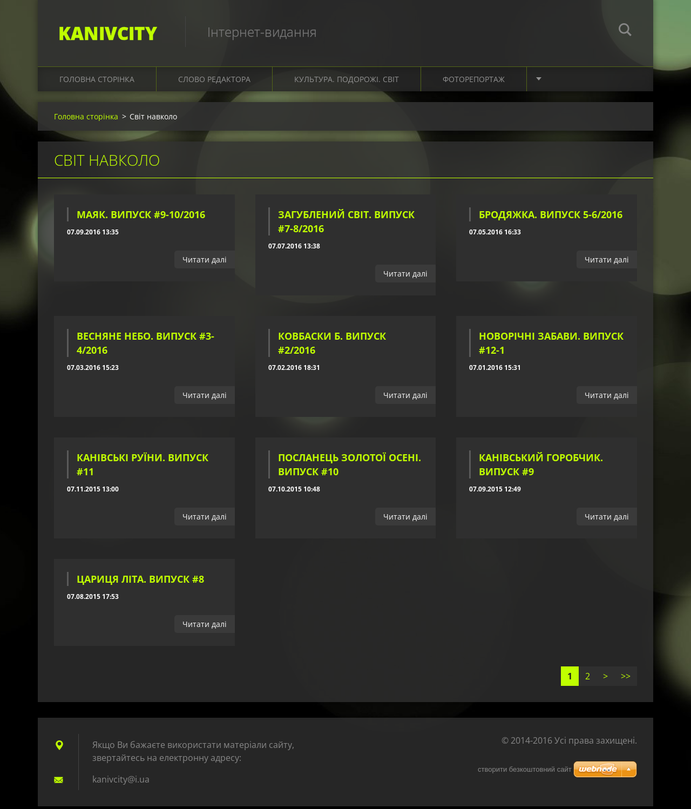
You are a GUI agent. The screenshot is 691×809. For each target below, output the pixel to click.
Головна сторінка (96, 82)
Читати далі (204, 263)
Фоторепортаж (474, 82)
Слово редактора (214, 82)
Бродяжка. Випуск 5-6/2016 (550, 217)
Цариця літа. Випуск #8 (140, 581)
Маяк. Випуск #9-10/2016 (141, 217)
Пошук (625, 31)
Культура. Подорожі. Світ (346, 82)
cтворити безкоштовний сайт (525, 769)
